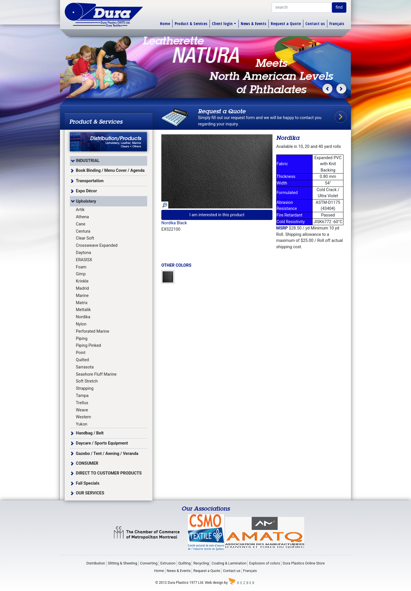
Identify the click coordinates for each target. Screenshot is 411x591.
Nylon (81, 324)
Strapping (85, 388)
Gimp (81, 274)
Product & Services (191, 23)
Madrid (82, 288)
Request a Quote (286, 23)
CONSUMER (87, 463)
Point (80, 352)
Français (336, 23)
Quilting (184, 563)
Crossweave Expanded (96, 245)
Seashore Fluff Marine (96, 374)
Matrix (82, 302)
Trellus (82, 402)
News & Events (253, 23)
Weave (82, 410)
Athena (82, 216)
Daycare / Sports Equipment (102, 443)
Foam (81, 267)
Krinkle (82, 281)
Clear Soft (85, 238)
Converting (149, 563)
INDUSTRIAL (88, 160)
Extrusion (167, 563)
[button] (327, 89)
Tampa (82, 395)
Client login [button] (222, 23)
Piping (81, 338)
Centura (83, 231)
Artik (80, 209)
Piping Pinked (88, 345)
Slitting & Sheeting (122, 563)
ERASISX (84, 259)
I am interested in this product (216, 214)
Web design (214, 583)
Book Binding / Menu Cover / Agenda (110, 170)
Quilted (82, 359)
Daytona (83, 252)
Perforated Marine (92, 331)
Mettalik (83, 309)
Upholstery (86, 201)
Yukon (81, 424)
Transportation (90, 180)
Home (165, 23)
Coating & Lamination (229, 563)
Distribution (95, 563)
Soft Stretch (87, 381)
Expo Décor (86, 191)
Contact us (315, 23)
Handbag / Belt (90, 433)
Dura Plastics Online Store (304, 563)
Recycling (201, 563)
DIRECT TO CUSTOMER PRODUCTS (109, 473)
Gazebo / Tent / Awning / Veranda (107, 453)
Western (83, 417)
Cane (80, 224)
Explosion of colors (264, 563)
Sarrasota (85, 367)
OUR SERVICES (90, 493)
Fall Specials (88, 483)
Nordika (83, 317)
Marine (82, 295)
